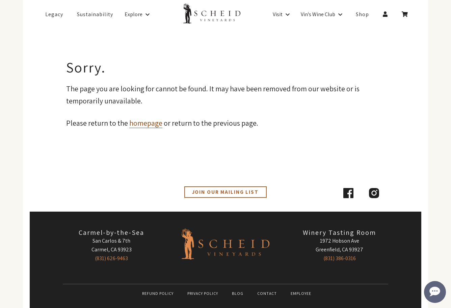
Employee (301, 293)
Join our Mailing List (225, 192)
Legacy (54, 14)
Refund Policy (158, 293)
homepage (145, 123)
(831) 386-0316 (339, 258)
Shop (362, 14)
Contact (267, 293)
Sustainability (95, 14)
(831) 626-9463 (111, 258)
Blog (237, 293)
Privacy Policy (202, 293)
